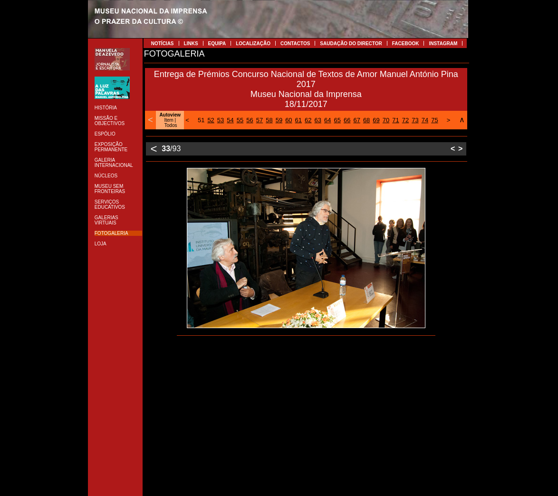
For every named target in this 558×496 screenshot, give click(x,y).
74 (425, 120)
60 (288, 120)
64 (327, 120)
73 (415, 120)
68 (366, 120)
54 (230, 120)
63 (318, 120)
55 (240, 120)
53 (220, 120)
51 (201, 120)
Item (168, 120)
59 (279, 120)
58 (269, 120)
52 (210, 120)
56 (249, 120)
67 (356, 120)
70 (386, 120)
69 (376, 120)
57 (259, 120)
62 (308, 120)
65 (337, 120)
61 (298, 120)
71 (395, 120)
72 (405, 120)
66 (347, 120)
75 (434, 120)
